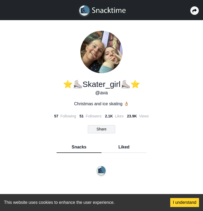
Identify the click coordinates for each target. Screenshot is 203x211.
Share (101, 129)
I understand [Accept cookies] (184, 202)
